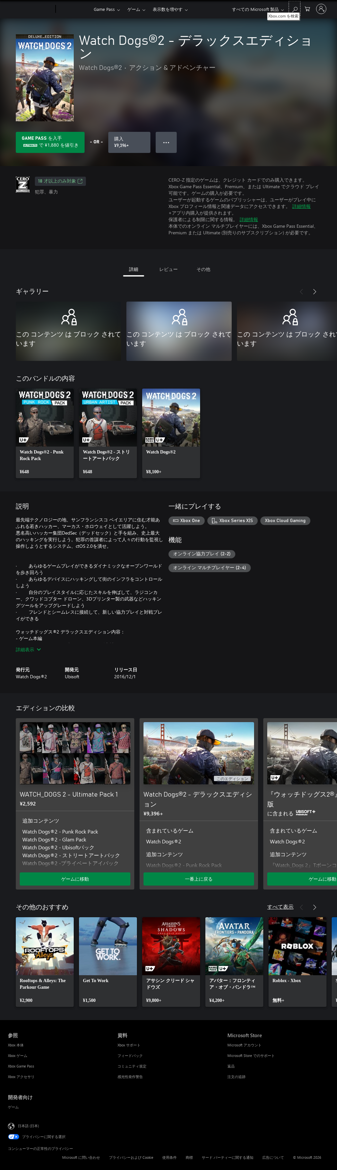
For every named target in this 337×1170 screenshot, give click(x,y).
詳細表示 (28, 649)
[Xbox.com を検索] (294, 8)
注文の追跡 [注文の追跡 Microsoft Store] (236, 1076)
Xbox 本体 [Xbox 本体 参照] (16, 1045)
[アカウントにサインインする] (321, 9)
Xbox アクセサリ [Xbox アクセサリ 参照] (21, 1076)
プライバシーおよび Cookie (131, 1157)
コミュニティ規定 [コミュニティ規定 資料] (131, 1066)
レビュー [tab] (168, 269)
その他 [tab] (203, 269)
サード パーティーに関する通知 (227, 1157)
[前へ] (301, 291)
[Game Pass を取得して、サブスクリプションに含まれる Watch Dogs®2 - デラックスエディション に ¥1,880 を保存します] (50, 142)
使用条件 (169, 1157)
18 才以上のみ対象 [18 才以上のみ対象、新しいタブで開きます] (60, 181)
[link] (45, 433)
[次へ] (314, 291)
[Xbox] (74, 9)
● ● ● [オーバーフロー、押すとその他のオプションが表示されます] (166, 142)
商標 (189, 1157)
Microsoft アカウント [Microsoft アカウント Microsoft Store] (244, 1045)
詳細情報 (301, 206)
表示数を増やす (168, 9)
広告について (273, 1157)
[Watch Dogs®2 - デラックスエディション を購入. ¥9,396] (129, 142)
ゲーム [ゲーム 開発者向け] (13, 1107)
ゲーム (133, 9)
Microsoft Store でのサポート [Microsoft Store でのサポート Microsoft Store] (251, 1055)
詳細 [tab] (133, 269)
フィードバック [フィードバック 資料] (130, 1055)
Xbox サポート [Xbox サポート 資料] (129, 1045)
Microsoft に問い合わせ (81, 1157)
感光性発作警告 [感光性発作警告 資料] (130, 1076)
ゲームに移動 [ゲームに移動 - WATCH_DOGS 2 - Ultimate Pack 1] (75, 879)
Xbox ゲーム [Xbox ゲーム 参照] (17, 1055)
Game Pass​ (104, 9)
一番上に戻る (199, 879)
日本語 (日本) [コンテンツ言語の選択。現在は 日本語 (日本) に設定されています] (28, 1126)
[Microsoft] (30, 9)
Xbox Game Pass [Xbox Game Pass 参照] (21, 1066)
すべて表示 (280, 906)
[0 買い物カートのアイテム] (307, 8)
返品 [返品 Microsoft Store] (231, 1066)
